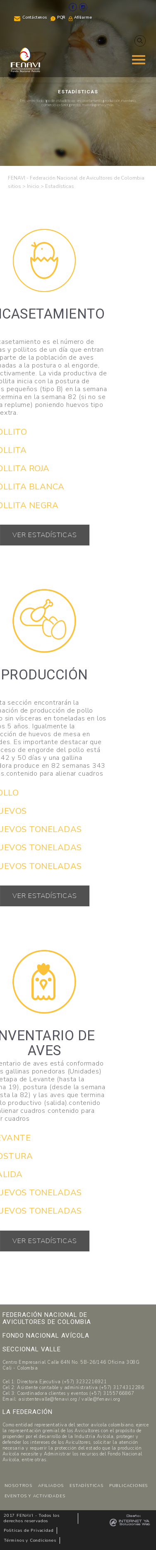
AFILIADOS (51, 1486)
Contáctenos (34, 17)
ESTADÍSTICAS (86, 1486)
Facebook (73, 7)
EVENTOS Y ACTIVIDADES (35, 1496)
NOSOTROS (18, 1486)
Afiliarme (82, 17)
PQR (61, 17)
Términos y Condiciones (30, 1540)
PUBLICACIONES (128, 1486)
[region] (78, 83)
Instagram (83, 7)
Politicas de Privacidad (28, 1530)
